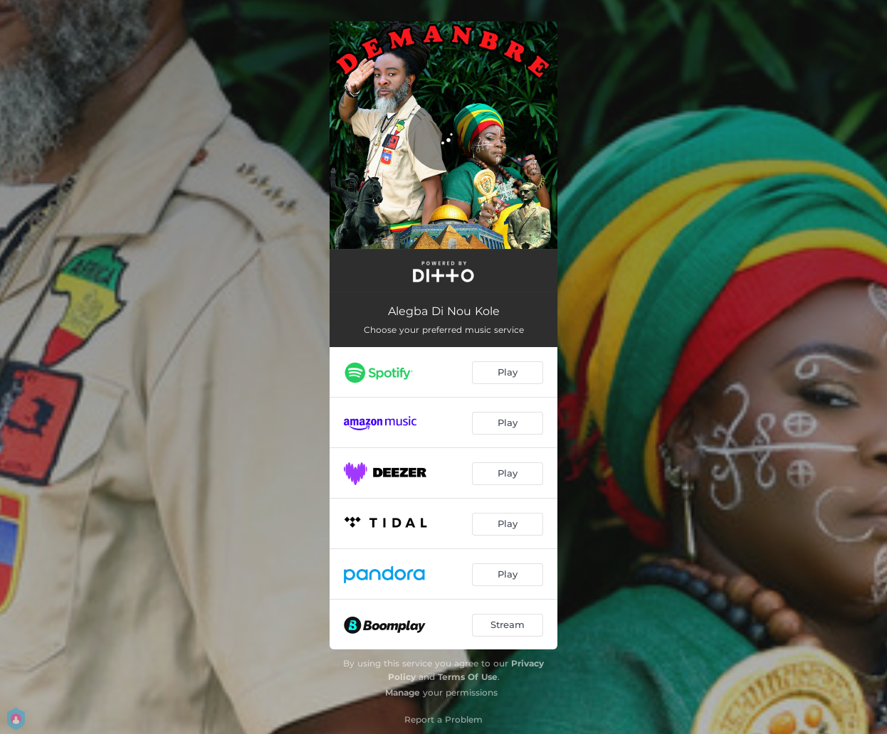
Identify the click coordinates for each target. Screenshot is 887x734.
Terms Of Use (468, 676)
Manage (402, 692)
